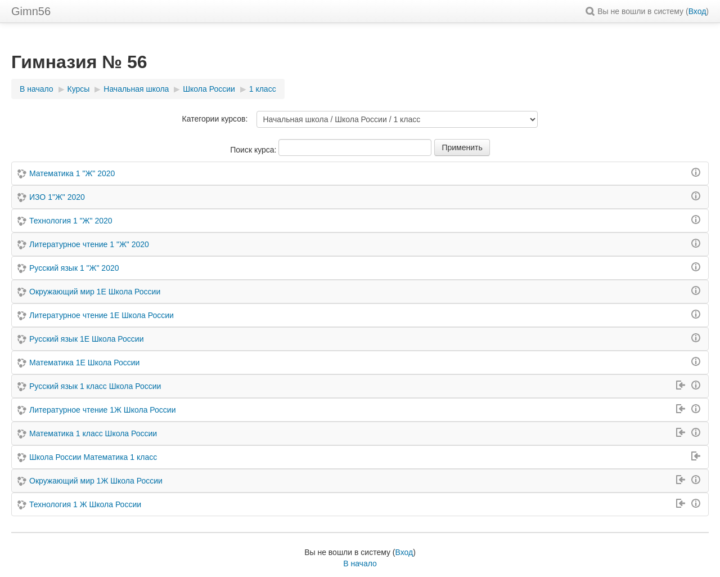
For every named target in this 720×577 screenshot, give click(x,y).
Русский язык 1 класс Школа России (95, 386)
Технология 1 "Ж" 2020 (70, 220)
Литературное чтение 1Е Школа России (101, 315)
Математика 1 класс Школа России (93, 433)
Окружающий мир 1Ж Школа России (96, 480)
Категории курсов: (215, 118)
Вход (697, 11)
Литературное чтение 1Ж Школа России (102, 409)
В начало (360, 563)
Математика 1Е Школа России (84, 362)
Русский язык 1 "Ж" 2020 (74, 267)
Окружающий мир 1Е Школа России (94, 291)
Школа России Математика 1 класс (93, 457)
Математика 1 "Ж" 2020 (72, 173)
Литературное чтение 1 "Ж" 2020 (89, 244)
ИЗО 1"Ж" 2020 (57, 197)
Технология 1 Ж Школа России (85, 504)
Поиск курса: (254, 149)
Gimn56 (31, 11)
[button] (592, 11)
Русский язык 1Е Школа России (86, 338)
